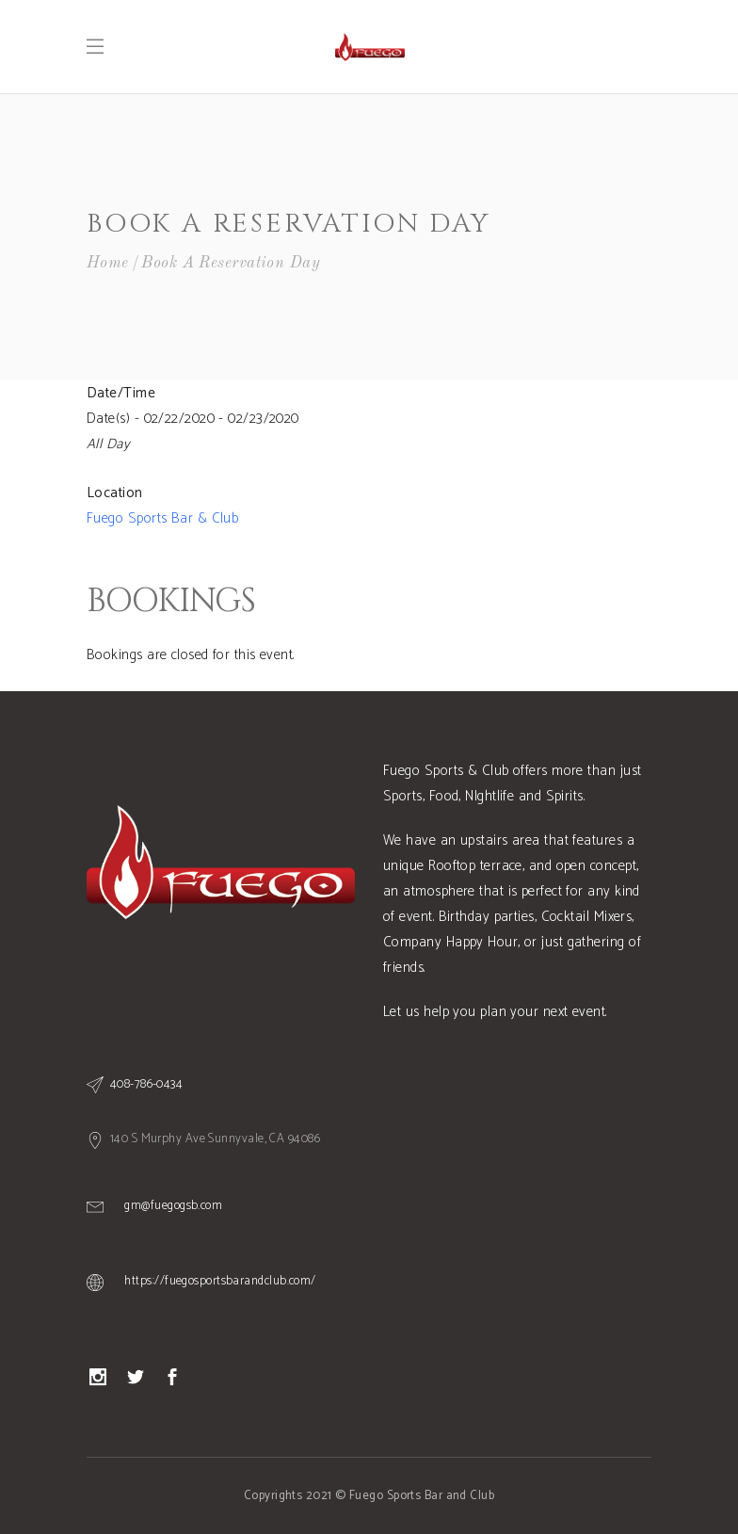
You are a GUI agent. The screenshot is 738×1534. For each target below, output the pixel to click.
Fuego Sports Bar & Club (162, 518)
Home (108, 263)
